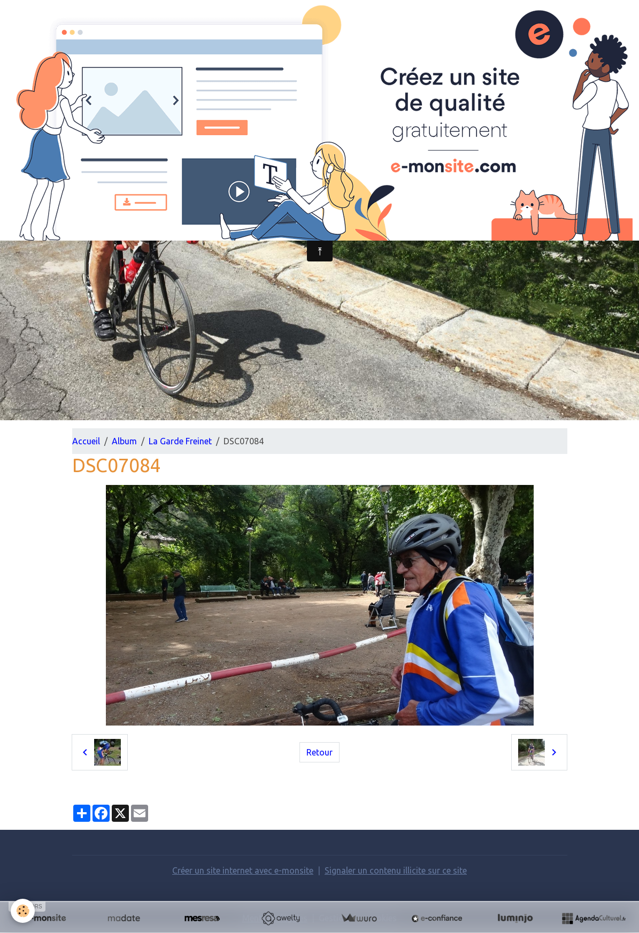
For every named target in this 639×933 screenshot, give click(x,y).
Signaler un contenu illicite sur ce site (396, 870)
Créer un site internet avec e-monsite (242, 870)
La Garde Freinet (180, 441)
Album (124, 441)
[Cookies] (23, 911)
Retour (319, 752)
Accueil (86, 441)
